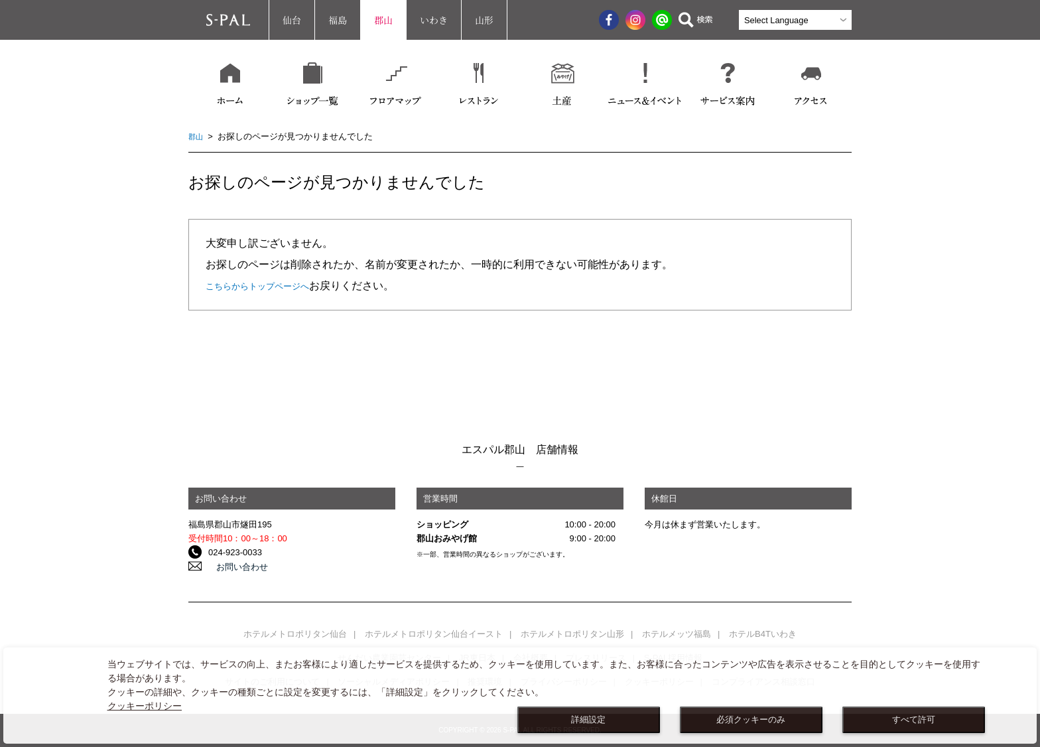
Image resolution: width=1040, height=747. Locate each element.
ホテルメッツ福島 (676, 634)
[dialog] (520, 695)
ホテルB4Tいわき (763, 634)
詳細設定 (588, 719)
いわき (434, 20)
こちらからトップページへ (269, 285)
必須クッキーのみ (750, 719)
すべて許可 (913, 719)
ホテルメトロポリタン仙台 (295, 634)
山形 (484, 20)
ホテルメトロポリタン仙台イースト (434, 634)
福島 (337, 20)
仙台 (292, 20)
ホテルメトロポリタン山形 (572, 634)
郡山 (383, 20)
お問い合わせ (234, 566)
